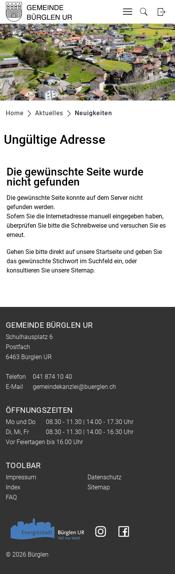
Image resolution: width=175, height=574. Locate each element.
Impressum (21, 477)
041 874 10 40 (52, 376)
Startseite (109, 251)
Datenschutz (104, 477)
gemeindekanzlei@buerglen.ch (74, 386)
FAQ (11, 497)
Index (13, 487)
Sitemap (99, 487)
